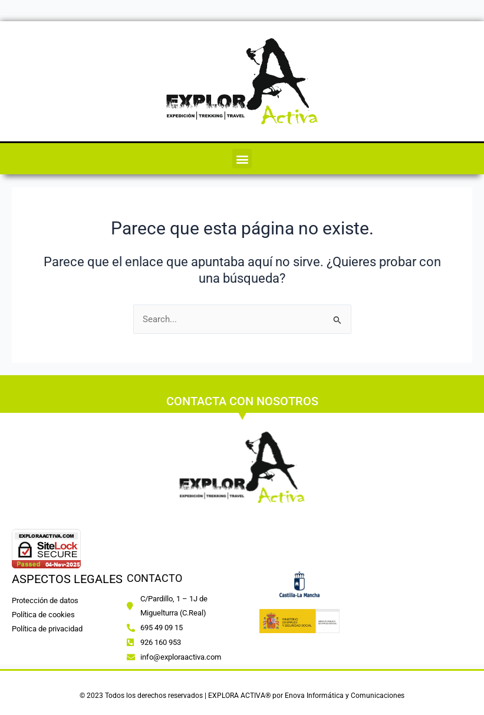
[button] (242, 158)
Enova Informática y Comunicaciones (344, 695)
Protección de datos (45, 600)
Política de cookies (44, 614)
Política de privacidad (47, 628)
